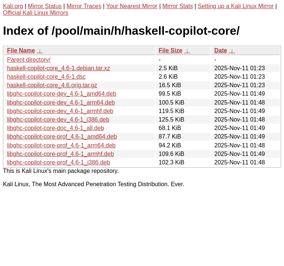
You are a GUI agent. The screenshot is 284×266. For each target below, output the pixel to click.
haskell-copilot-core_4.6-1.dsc (46, 77)
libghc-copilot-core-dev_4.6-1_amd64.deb (61, 94)
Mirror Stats (177, 6)
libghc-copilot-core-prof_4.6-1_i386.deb (58, 162)
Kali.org (13, 6)
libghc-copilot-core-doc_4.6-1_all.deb (55, 128)
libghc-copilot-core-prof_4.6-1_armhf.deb (60, 154)
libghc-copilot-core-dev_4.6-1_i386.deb (58, 119)
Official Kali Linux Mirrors (35, 13)
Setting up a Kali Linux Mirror (236, 6)
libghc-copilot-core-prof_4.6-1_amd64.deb (62, 136)
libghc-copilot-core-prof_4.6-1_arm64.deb (61, 145)
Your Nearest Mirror (132, 6)
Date (220, 50)
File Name (21, 50)
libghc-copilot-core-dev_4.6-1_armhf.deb (60, 111)
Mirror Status (45, 6)
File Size (170, 50)
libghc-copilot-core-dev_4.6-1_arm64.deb (61, 102)
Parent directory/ (28, 60)
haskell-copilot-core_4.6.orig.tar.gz (52, 85)
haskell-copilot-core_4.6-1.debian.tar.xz (58, 68)
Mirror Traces (84, 6)
